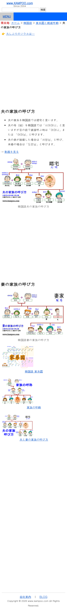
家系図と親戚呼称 (47, 23)
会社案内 (25, 597)
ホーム (15, 23)
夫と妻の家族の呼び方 (33, 439)
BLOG (43, 597)
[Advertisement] (33, 72)
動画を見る (11, 152)
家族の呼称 (34, 407)
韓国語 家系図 (34, 371)
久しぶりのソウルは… (20, 34)
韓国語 (27, 23)
